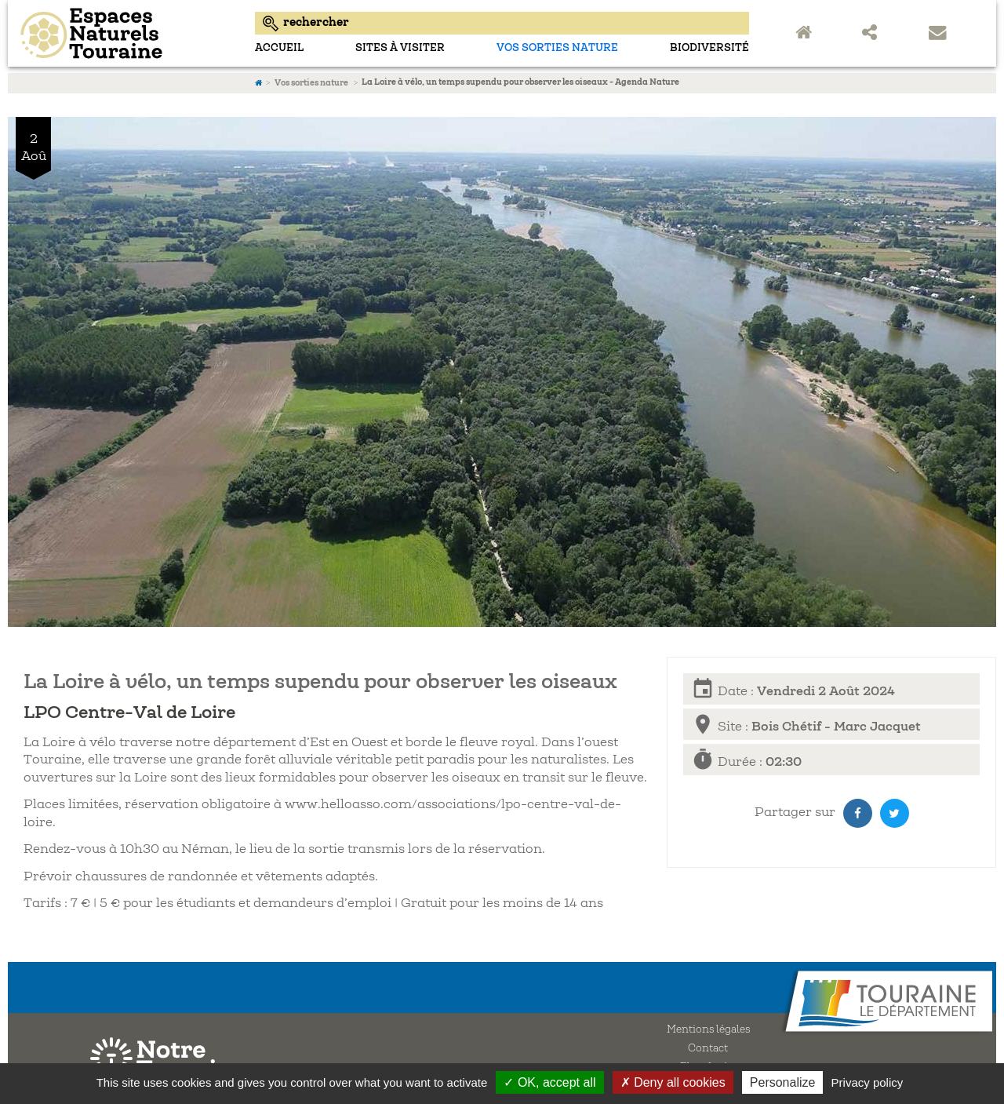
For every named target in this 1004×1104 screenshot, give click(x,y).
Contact (708, 1049)
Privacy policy (867, 1082)
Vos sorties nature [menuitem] (557, 48)
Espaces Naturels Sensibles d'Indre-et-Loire (127, 33)
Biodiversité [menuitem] (709, 48)
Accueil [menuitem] (279, 48)
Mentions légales (708, 1030)
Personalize (783, 1082)
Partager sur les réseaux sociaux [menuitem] (873, 34)
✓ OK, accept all (549, 1082)
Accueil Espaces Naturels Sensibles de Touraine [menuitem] (806, 34)
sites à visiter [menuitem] (400, 48)
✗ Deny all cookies (673, 1082)
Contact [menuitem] (940, 34)
